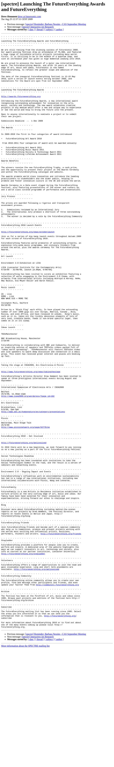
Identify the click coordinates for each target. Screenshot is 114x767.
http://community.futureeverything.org (57, 694)
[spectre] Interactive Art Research (38, 27)
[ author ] (59, 29)
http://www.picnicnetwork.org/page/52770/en (25, 505)
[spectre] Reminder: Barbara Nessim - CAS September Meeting (55, 24)
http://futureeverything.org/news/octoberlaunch (27, 271)
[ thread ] (39, 29)
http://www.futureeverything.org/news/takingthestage (30, 439)
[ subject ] (49, 29)
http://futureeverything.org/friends (61, 633)
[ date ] (31, 29)
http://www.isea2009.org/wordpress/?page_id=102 (27, 468)
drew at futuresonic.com (29, 16)
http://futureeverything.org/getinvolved (23, 524)
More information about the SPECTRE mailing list (25, 764)
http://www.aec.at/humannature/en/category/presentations (33, 487)
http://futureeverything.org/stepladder (23, 657)
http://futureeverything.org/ (60, 732)
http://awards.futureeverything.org (21, 108)
